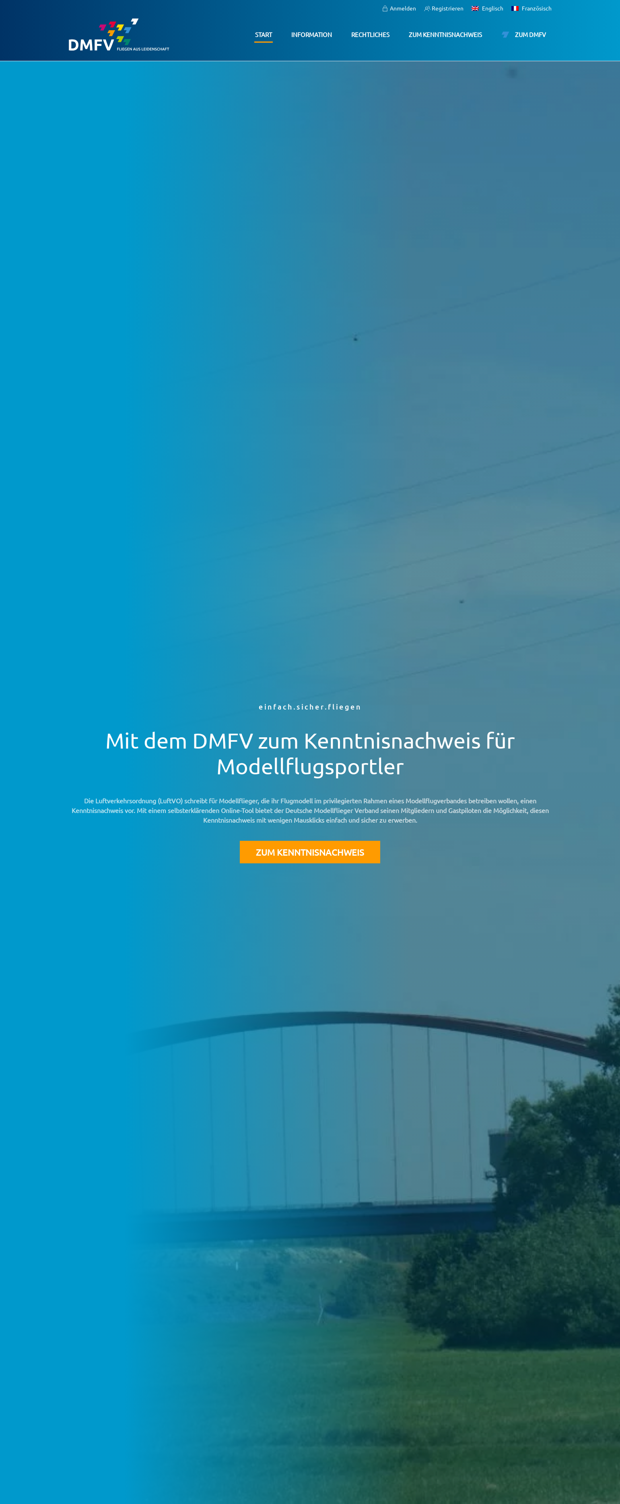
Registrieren (444, 8)
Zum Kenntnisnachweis (445, 34)
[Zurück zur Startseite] (119, 35)
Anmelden (399, 8)
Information (311, 34)
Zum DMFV (523, 35)
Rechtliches (370, 34)
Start (263, 34)
